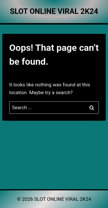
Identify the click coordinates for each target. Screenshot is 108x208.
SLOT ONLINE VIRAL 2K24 (62, 199)
